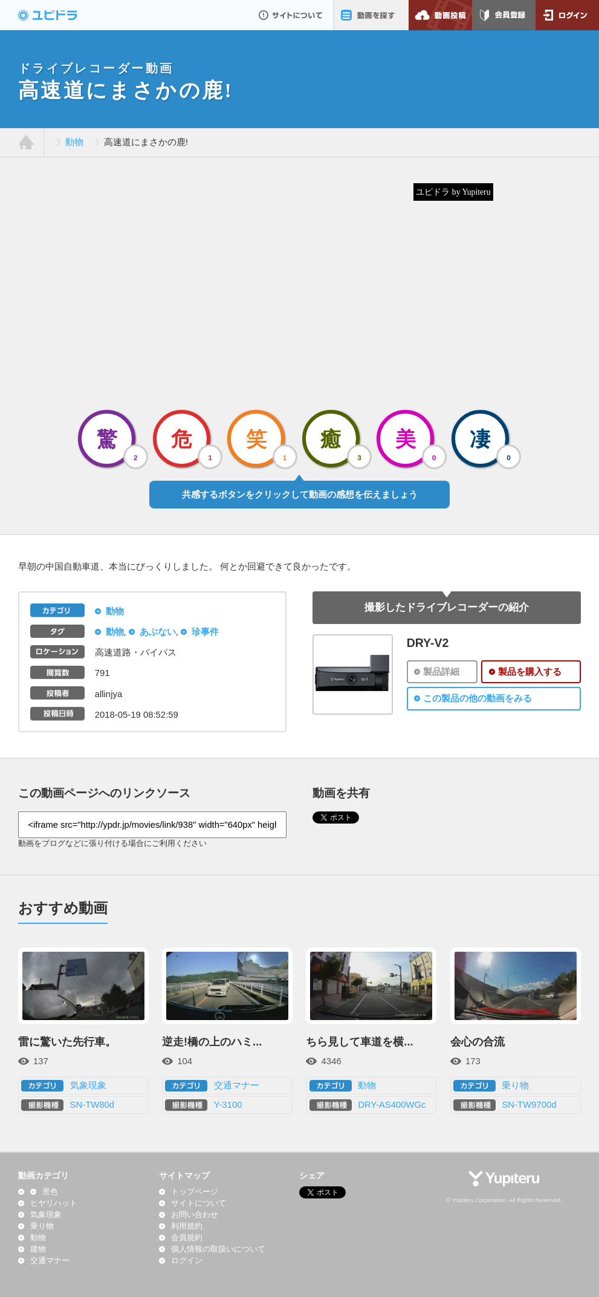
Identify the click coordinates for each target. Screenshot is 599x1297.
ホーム (26, 142)
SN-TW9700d (529, 1105)
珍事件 (205, 632)
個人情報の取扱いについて (218, 1249)
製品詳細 (441, 672)
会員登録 (504, 15)
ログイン (567, 15)
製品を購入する (530, 672)
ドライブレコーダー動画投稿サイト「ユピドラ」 (60, 15)
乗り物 (515, 1085)
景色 (50, 1192)
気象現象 (88, 1085)
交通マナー (236, 1085)
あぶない (158, 632)
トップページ (194, 1192)
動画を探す (371, 15)
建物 (38, 1249)
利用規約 (186, 1226)
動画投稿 (440, 15)
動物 (74, 142)
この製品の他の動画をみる (477, 698)
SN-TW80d (92, 1105)
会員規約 (186, 1238)
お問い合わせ (194, 1215)
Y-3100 (228, 1105)
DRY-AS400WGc (392, 1105)
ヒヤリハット (53, 1203)
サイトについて (290, 15)
